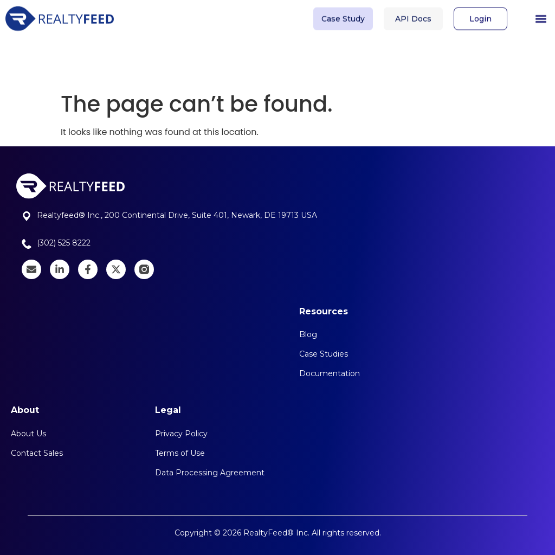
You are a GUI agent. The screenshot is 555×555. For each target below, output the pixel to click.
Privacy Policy (181, 433)
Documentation (329, 373)
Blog (308, 334)
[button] (541, 16)
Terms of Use (180, 453)
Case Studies (323, 354)
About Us (28, 433)
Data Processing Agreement (209, 472)
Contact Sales (37, 453)
